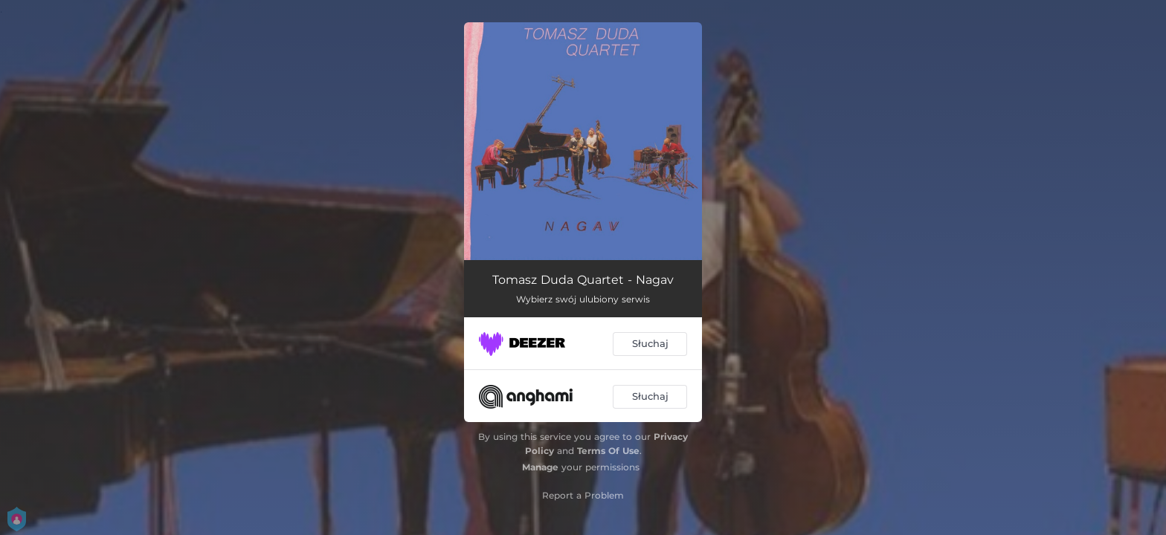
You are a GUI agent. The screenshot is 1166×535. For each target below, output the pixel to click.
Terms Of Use (608, 450)
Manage (540, 467)
